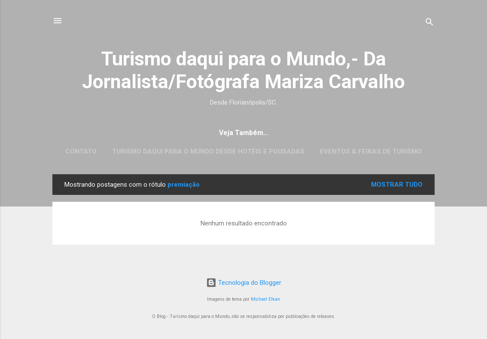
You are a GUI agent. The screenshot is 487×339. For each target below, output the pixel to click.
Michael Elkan (265, 299)
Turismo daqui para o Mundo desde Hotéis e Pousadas (208, 151)
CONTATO (81, 151)
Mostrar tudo (397, 184)
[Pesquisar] (429, 23)
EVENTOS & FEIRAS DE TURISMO (371, 151)
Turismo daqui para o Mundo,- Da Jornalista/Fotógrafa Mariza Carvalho (243, 70)
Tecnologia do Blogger (243, 283)
